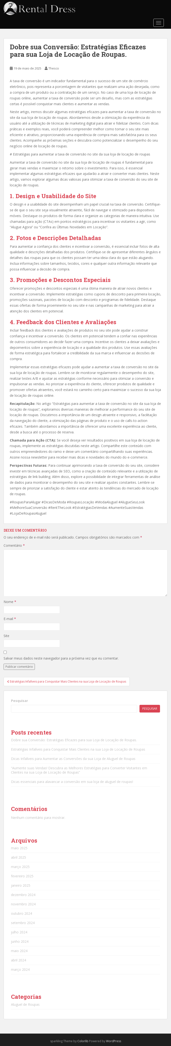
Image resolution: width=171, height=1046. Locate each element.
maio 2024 (19, 950)
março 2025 (20, 866)
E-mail (10, 618)
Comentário (14, 545)
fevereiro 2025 (22, 876)
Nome (10, 601)
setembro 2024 (23, 922)
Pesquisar (19, 700)
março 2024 (20, 969)
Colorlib (82, 1041)
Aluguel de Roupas (25, 1004)
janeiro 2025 (20, 885)
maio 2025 (19, 848)
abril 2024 (18, 960)
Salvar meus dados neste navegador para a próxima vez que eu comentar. (61, 658)
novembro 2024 (23, 904)
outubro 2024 (21, 913)
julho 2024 (19, 932)
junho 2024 (19, 941)
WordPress (113, 1041)
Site (6, 635)
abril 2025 (18, 857)
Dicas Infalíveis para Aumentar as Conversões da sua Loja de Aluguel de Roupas (73, 758)
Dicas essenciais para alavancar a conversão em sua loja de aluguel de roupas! (72, 781)
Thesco (53, 68)
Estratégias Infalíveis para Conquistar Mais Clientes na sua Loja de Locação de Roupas (78, 749)
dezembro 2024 (23, 894)
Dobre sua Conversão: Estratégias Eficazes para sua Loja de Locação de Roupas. (74, 740)
